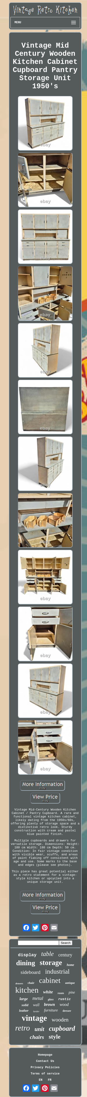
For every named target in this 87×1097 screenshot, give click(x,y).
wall (36, 1005)
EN (40, 1080)
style (55, 1036)
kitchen (27, 990)
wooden (60, 1020)
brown (49, 1004)
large (23, 999)
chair (31, 983)
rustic (64, 999)
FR (50, 1080)
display (27, 955)
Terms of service (45, 1073)
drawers (19, 983)
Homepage (45, 1055)
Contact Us (45, 1061)
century (65, 954)
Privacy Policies (45, 1067)
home (70, 965)
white (48, 991)
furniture (51, 1010)
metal (37, 998)
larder (36, 1011)
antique (70, 983)
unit (39, 1029)
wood (64, 1004)
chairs (37, 1037)
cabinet (49, 980)
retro (22, 1028)
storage (51, 963)
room (61, 993)
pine (72, 992)
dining (25, 963)
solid (25, 1005)
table (47, 953)
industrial (57, 971)
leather (23, 1010)
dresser (67, 1010)
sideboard (31, 972)
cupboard (62, 1028)
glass (51, 999)
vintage (34, 1018)
